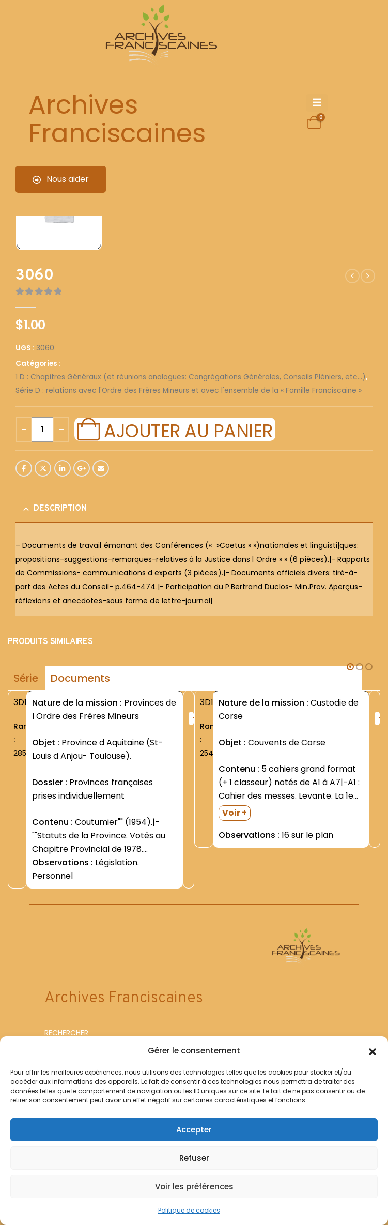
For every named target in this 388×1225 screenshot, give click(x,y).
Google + (81, 468)
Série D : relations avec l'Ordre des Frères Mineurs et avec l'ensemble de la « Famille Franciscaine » (188, 390)
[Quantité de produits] (42, 429)
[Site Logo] (159, 36)
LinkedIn (62, 468)
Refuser (194, 1158)
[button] (372, 1051)
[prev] (352, 276)
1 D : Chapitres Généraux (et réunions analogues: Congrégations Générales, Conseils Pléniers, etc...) (190, 377)
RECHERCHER (66, 1033)
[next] (368, 276)
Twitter (43, 468)
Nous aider (61, 179)
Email (100, 468)
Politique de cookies (189, 1210)
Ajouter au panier (188, 429)
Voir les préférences (194, 1186)
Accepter (194, 1129)
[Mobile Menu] (317, 103)
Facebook (23, 468)
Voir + (234, 813)
